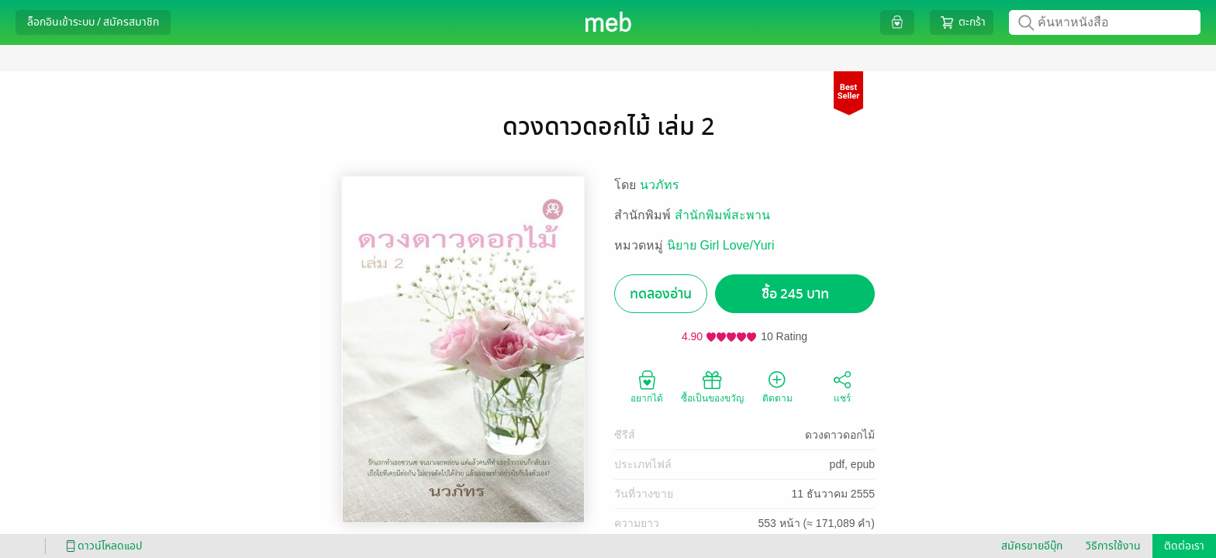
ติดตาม (777, 386)
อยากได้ (646, 386)
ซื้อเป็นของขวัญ (712, 386)
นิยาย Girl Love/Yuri (720, 245)
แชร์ (842, 386)
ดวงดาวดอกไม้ (840, 435)
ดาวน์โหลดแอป (101, 546)
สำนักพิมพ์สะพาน (722, 215)
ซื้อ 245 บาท (795, 294)
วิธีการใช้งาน (1113, 546)
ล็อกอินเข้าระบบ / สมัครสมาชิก (93, 22)
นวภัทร (659, 184)
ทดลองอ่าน (661, 294)
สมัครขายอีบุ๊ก (1031, 546)
